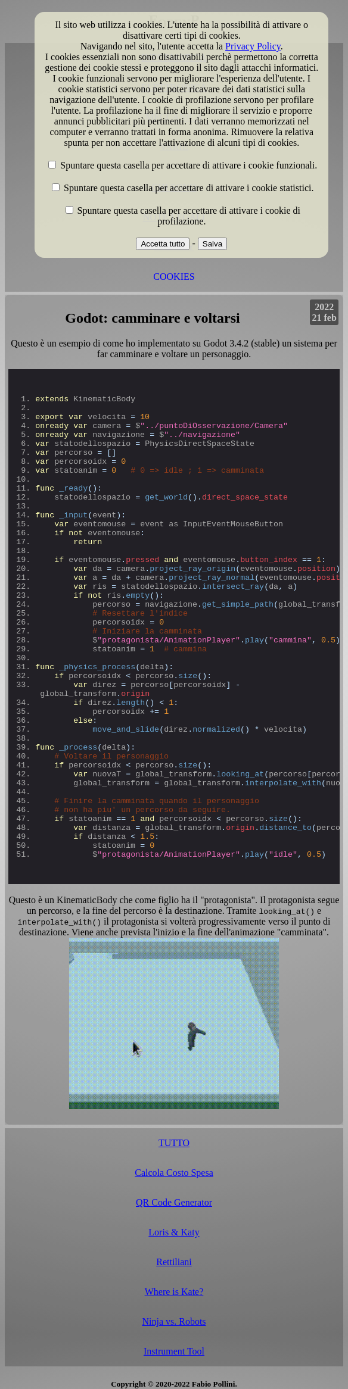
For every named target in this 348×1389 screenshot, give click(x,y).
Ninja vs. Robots (174, 1321)
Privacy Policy (253, 46)
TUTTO (174, 1143)
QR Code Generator (174, 1202)
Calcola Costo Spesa (174, 1173)
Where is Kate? (174, 1292)
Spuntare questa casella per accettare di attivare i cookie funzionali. (188, 165)
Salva (212, 243)
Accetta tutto (163, 243)
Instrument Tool (174, 1351)
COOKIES (173, 276)
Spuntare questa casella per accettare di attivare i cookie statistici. (188, 188)
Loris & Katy (173, 1232)
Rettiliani (174, 1262)
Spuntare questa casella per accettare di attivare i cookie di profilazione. (188, 215)
